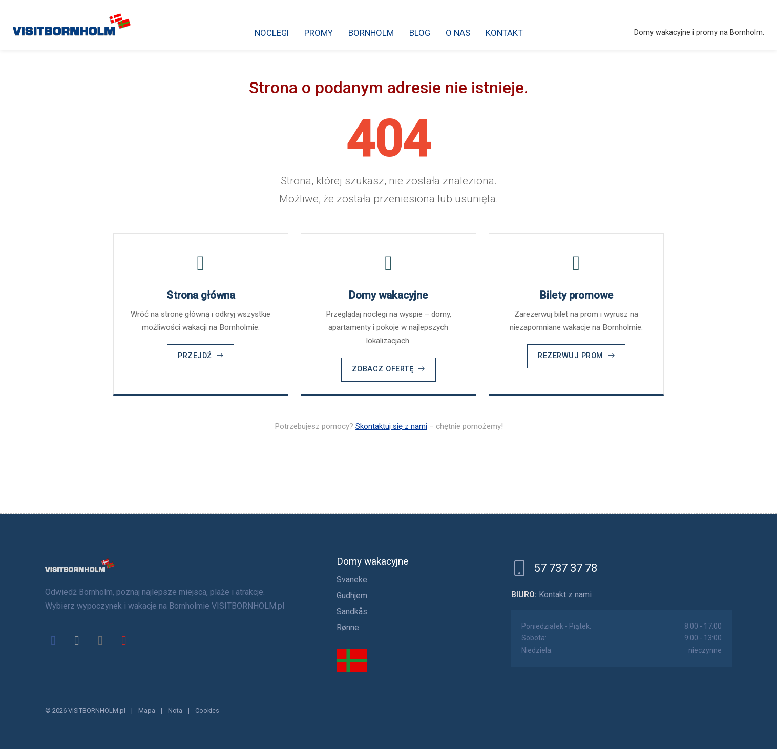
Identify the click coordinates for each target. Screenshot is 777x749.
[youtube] (124, 640)
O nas (458, 33)
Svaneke (352, 580)
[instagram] (100, 640)
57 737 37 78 (565, 567)
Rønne (348, 627)
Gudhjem (352, 595)
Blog (419, 33)
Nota (175, 710)
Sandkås (352, 611)
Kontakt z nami (565, 594)
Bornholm (371, 33)
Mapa (146, 710)
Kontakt (504, 33)
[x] (77, 640)
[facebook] (53, 640)
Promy (318, 33)
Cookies (207, 710)
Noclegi (272, 33)
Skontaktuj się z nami (391, 426)
